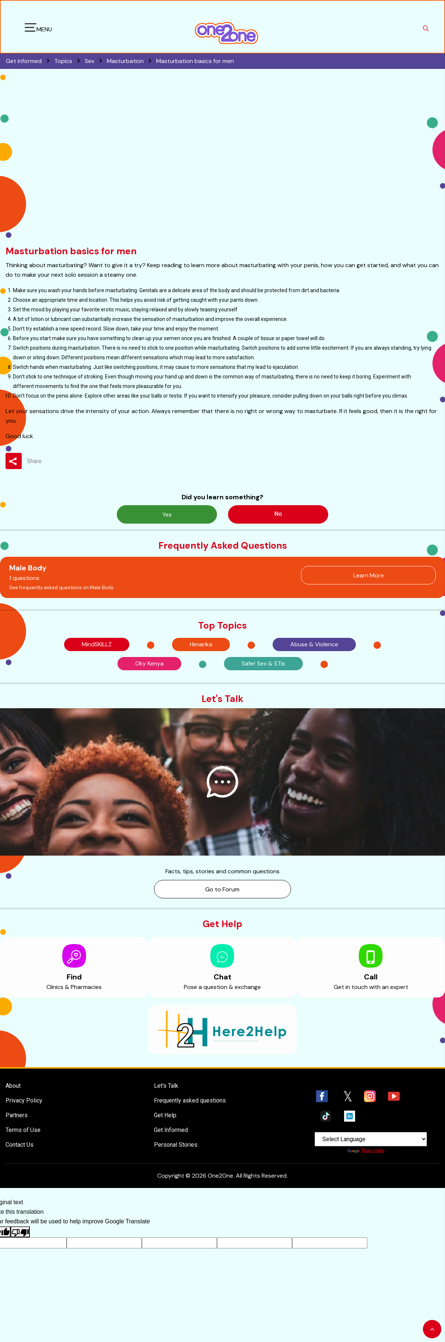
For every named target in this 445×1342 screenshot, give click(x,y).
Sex (96, 61)
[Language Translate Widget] (371, 1139)
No (278, 513)
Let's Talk (166, 1085)
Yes (167, 514)
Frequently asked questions (190, 1100)
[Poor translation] (20, 1231)
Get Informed (171, 1129)
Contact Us (20, 1144)
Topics (69, 61)
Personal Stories (175, 1144)
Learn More (368, 575)
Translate (366, 1150)
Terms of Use (23, 1129)
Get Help (165, 1115)
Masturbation (131, 61)
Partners (17, 1115)
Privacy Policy (24, 1100)
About (13, 1085)
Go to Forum (222, 889)
